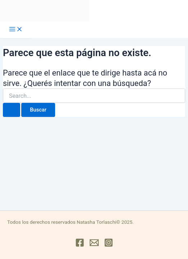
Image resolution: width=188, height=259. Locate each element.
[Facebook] (79, 245)
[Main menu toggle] (16, 29)
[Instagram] (108, 245)
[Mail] (94, 245)
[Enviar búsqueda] (11, 110)
